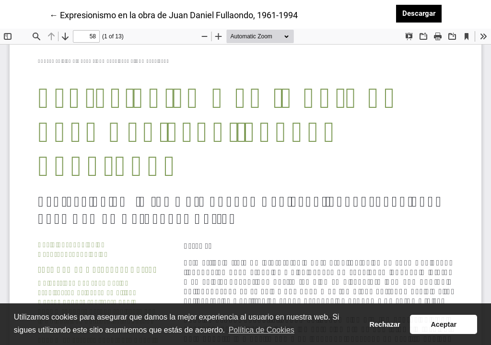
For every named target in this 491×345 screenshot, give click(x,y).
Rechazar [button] (385, 324)
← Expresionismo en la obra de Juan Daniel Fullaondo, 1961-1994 (173, 14)
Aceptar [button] (443, 324)
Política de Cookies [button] (261, 330)
